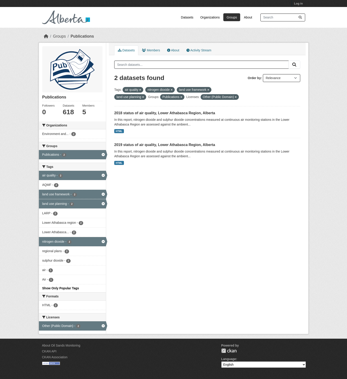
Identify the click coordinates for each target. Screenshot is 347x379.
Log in (298, 3)
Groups (232, 17)
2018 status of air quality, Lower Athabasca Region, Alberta (164, 113)
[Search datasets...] (282, 17)
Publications (82, 36)
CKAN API (49, 351)
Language (228, 359)
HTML (119, 131)
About (248, 17)
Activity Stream (198, 50)
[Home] (46, 36)
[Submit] (300, 17)
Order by (254, 78)
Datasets (187, 17)
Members (151, 50)
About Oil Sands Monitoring (61, 345)
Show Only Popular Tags (60, 288)
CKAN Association (55, 357)
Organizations (210, 17)
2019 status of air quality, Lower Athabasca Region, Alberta (164, 145)
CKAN (229, 350)
